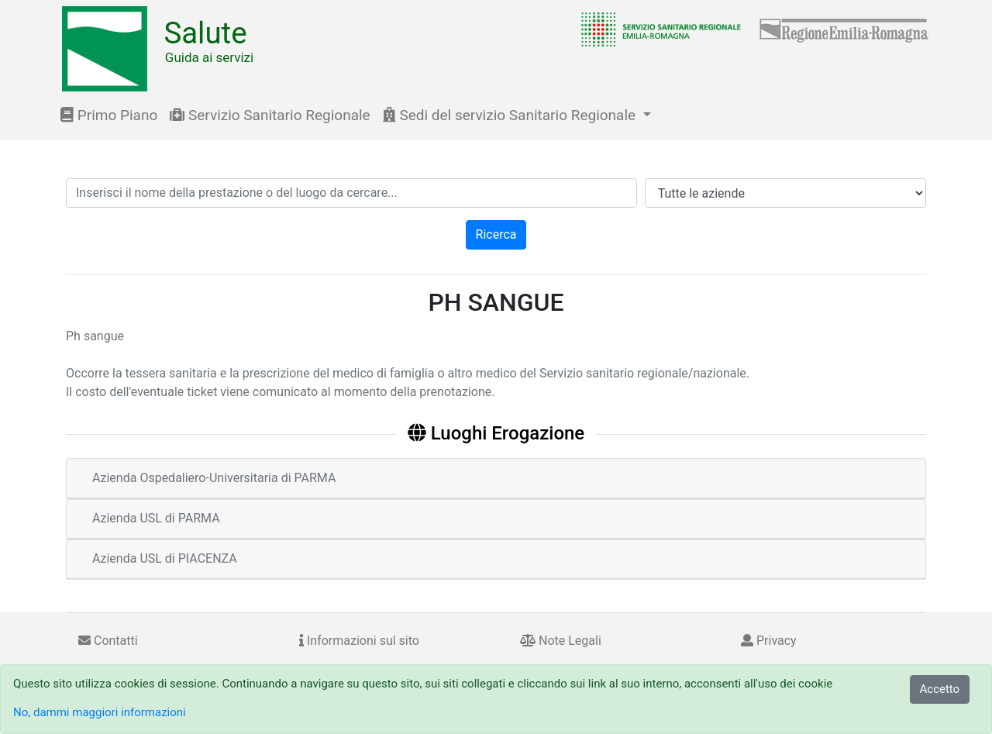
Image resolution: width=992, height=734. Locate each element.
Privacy (769, 640)
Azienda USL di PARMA (156, 518)
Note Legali (560, 640)
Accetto (940, 689)
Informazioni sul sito (359, 640)
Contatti (108, 640)
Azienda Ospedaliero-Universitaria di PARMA (214, 477)
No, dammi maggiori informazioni (99, 712)
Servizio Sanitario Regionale (270, 115)
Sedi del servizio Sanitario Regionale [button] (511, 115)
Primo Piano (108, 115)
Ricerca (496, 234)
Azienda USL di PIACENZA (164, 558)
